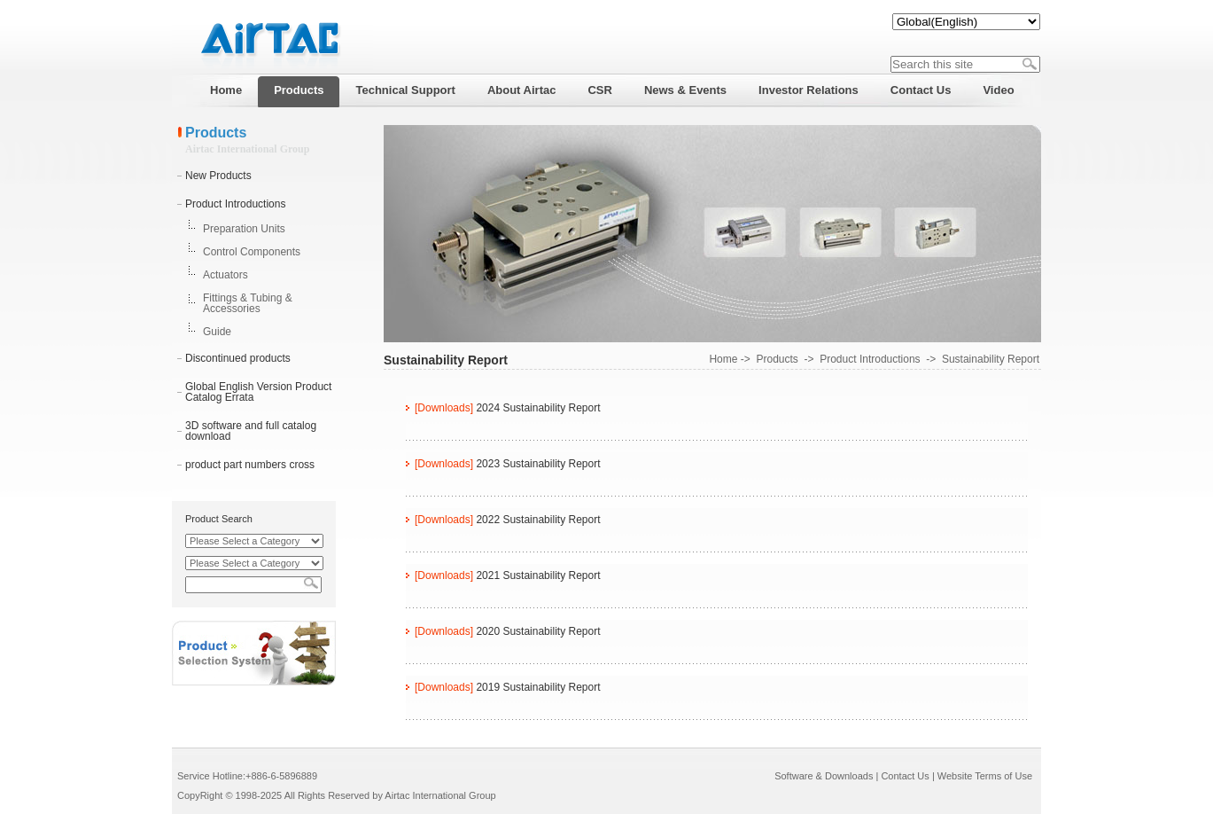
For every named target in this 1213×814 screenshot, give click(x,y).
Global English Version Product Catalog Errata (258, 391)
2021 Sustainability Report (538, 575)
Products (776, 359)
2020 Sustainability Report (538, 631)
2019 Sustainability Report (538, 687)
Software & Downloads (823, 776)
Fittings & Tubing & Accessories (247, 303)
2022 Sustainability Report (538, 519)
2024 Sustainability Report (538, 408)
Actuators (225, 275)
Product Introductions (235, 204)
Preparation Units (244, 229)
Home (723, 359)
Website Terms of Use (984, 776)
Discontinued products (238, 358)
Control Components (251, 252)
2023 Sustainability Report (538, 464)
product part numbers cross (250, 464)
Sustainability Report (990, 359)
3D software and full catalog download (250, 430)
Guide (217, 331)
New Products (218, 175)
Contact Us (905, 776)
